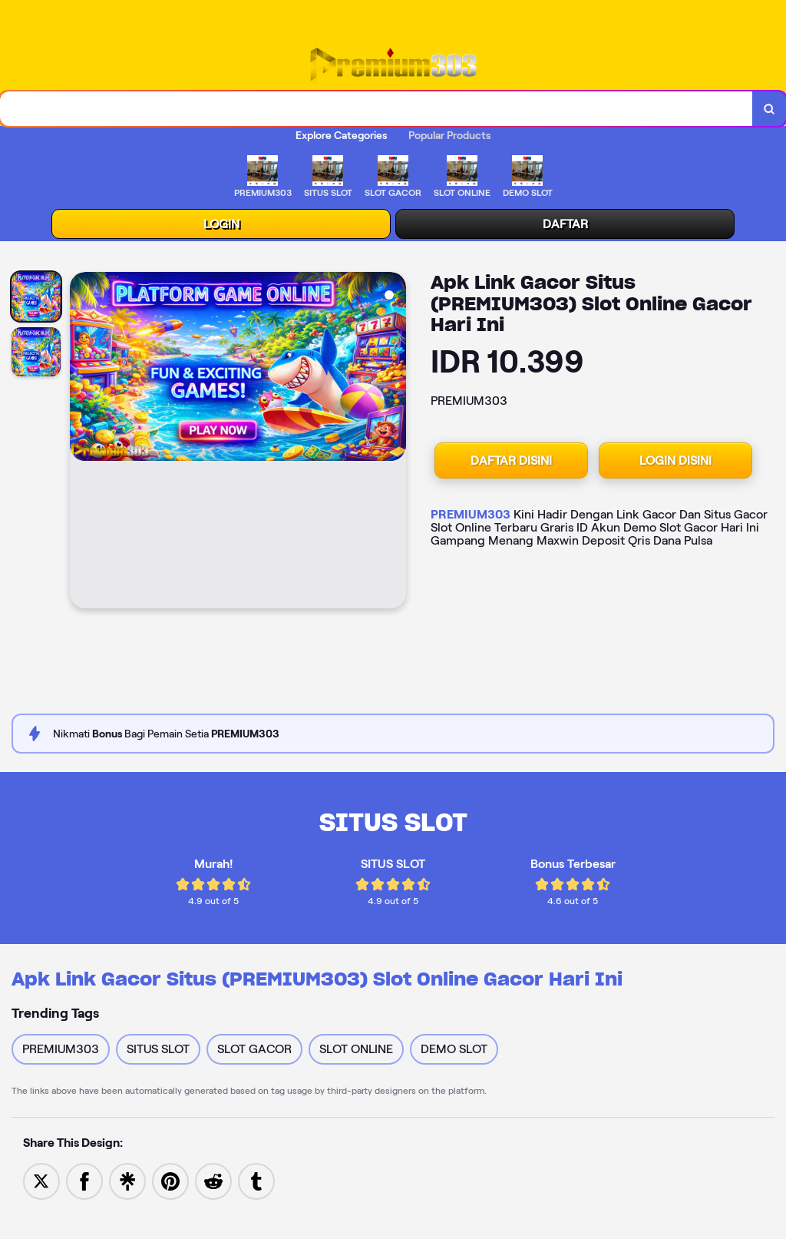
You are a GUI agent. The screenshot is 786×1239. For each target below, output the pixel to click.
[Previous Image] (82, 442)
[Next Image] (393, 442)
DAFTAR (565, 223)
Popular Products (449, 135)
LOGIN (221, 223)
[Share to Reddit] (213, 1180)
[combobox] (376, 108)
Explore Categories (341, 135)
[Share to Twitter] (41, 1180)
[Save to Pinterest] (170, 1180)
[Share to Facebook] (84, 1180)
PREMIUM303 (470, 514)
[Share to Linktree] (127, 1180)
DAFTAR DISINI (511, 460)
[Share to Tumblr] (256, 1180)
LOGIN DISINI (675, 460)
